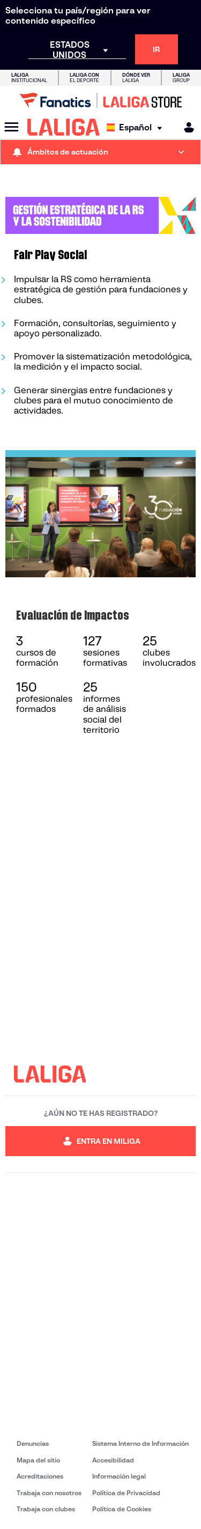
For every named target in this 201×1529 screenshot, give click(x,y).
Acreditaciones (40, 1476)
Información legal (119, 1476)
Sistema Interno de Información (140, 1443)
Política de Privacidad (126, 1492)
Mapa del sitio (38, 1460)
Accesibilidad (113, 1460)
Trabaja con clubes (46, 1508)
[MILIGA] (185, 127)
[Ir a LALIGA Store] (100, 100)
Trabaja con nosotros (49, 1492)
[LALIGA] (63, 127)
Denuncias (33, 1443)
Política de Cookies (121, 1508)
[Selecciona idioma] (137, 127)
